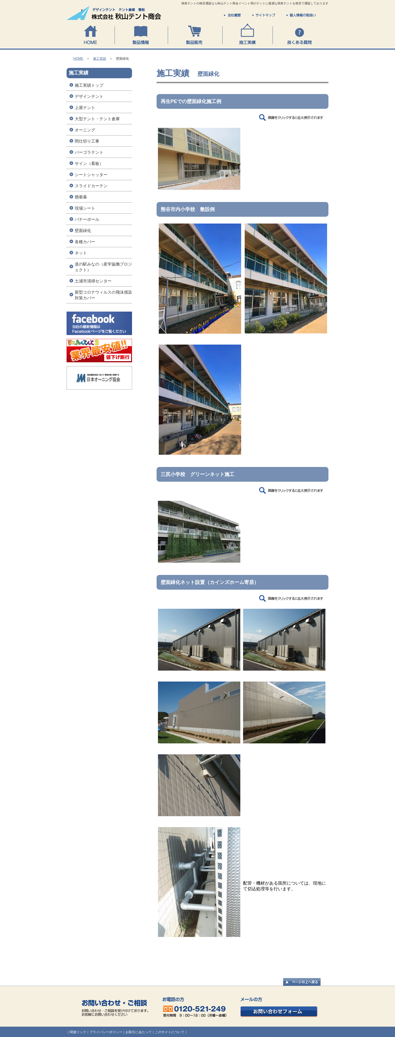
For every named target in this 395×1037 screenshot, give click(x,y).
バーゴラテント (89, 152)
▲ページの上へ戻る (302, 982)
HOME (91, 34)
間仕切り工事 (87, 141)
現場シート (85, 208)
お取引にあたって (138, 1032)
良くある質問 (300, 34)
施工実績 (247, 34)
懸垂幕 (81, 197)
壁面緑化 (83, 230)
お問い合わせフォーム (279, 1007)
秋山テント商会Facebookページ (99, 325)
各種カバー (85, 241)
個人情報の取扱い (301, 15)
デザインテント (89, 96)
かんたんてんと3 (99, 352)
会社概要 (232, 15)
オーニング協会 (99, 379)
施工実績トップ (89, 85)
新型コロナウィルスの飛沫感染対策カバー (103, 295)
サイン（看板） (89, 163)
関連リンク (78, 1032)
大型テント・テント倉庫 (97, 118)
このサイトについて (169, 1032)
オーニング (85, 130)
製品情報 (141, 34)
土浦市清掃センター (93, 281)
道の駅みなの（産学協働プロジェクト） (103, 267)
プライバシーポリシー (105, 1032)
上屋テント (85, 107)
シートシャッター (91, 174)
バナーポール (87, 219)
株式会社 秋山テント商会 (114, 13)
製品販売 (195, 34)
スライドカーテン (91, 185)
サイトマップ (264, 15)
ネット (81, 253)
